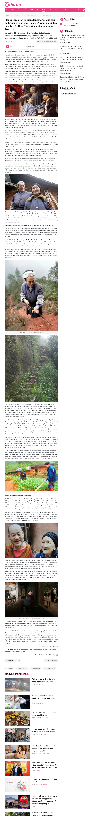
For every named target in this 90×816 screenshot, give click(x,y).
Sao (12, 9)
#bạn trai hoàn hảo (42, 754)
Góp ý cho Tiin (51, 660)
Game (86, 9)
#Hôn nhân (39, 704)
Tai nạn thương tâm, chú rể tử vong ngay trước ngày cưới (74, 24)
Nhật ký (18, 15)
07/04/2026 (67, 42)
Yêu (25, 9)
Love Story (32, 15)
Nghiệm (64, 9)
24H (37, 9)
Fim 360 (43, 10)
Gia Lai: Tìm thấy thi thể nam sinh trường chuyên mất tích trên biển (71, 58)
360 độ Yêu (47, 15)
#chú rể (38, 684)
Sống (19, 9)
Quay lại (9, 660)
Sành (79, 9)
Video (72, 9)
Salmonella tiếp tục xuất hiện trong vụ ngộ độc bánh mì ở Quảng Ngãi (72, 78)
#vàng (38, 770)
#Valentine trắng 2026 (43, 785)
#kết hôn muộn (41, 734)
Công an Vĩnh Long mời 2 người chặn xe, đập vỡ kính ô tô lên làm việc (71, 48)
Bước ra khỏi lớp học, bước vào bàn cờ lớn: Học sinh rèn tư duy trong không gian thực (72, 68)
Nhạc (50, 9)
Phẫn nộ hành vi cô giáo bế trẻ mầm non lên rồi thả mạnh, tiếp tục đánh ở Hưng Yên (72, 37)
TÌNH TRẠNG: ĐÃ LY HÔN (68, 94)
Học (31, 9)
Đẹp (56, 9)
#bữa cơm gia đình (42, 718)
